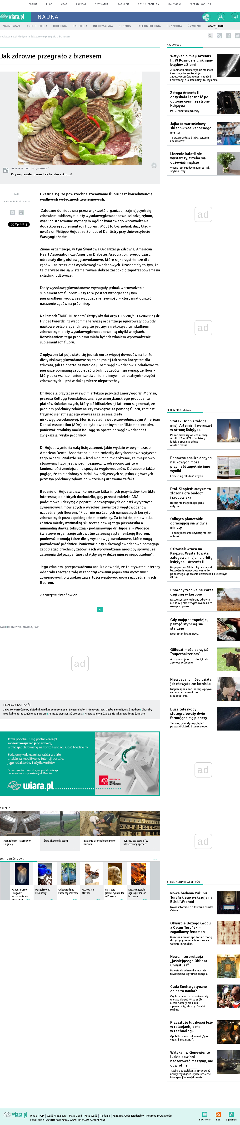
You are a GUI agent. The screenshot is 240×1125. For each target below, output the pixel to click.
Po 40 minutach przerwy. (185, 111)
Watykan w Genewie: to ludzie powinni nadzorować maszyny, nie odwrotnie (191, 1059)
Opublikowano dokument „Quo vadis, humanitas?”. (189, 1038)
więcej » (35, 846)
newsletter (204, 1113)
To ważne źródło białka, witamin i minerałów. (190, 139)
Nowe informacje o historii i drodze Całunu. (191, 908)
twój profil (221, 16)
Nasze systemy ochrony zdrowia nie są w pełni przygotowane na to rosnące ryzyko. (191, 603)
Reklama (105, 1116)
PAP (36, 627)
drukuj (21, 212)
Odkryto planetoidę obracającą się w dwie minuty (189, 523)
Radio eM (123, 4)
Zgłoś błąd (231, 1113)
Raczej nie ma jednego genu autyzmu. (187, 504)
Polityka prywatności (159, 1116)
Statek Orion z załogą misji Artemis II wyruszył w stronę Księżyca (191, 425)
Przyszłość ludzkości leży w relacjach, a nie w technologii (191, 1026)
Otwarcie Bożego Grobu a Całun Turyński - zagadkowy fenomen (190, 927)
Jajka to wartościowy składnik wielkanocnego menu (35, 709)
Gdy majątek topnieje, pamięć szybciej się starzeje (189, 624)
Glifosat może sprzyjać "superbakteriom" (189, 652)
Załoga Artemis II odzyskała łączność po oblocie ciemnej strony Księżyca (190, 99)
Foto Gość (91, 1116)
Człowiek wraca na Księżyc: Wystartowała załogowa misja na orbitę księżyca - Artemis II (191, 555)
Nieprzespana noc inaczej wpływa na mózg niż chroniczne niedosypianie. (191, 692)
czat (64, 4)
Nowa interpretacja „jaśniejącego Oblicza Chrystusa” (188, 960)
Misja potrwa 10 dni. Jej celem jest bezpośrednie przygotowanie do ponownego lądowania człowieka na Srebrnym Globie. (198, 572)
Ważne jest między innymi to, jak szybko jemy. (190, 169)
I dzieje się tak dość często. (187, 476)
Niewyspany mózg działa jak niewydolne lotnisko (115, 713)
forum (33, 4)
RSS (218, 1113)
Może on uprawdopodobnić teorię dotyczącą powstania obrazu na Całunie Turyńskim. (191, 940)
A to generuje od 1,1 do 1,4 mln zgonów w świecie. (189, 661)
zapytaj (81, 4)
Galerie (5, 808)
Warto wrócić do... (12, 859)
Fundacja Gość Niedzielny (128, 1116)
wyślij (12, 212)
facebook (228, 35)
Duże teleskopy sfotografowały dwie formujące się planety (188, 713)
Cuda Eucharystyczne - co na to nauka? (189, 989)
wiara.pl (15, 17)
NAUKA (27, 627)
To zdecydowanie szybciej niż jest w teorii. (190, 534)
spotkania (102, 4)
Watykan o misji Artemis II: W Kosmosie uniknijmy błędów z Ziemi (191, 60)
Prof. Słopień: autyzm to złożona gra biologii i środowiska (190, 493)
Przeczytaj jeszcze (179, 410)
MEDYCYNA (14, 627)
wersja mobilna (200, 4)
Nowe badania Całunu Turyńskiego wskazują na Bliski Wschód (191, 897)
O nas (33, 1116)
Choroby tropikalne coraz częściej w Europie (191, 592)
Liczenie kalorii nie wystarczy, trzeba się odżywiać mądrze (104, 709)
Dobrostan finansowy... (184, 634)
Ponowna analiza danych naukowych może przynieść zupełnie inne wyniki (191, 464)
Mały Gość (174, 4)
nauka (48, 16)
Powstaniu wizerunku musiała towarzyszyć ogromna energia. (189, 972)
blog (49, 4)
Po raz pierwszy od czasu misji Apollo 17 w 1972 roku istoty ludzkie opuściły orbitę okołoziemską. (189, 440)
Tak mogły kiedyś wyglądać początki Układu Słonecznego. (189, 724)
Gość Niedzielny (148, 4)
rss (219, 35)
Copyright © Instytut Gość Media (49, 1120)
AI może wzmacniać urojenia (66, 713)
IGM (42, 1116)
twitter (237, 35)
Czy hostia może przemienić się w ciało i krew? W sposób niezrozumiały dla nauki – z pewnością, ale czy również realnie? (189, 1003)
